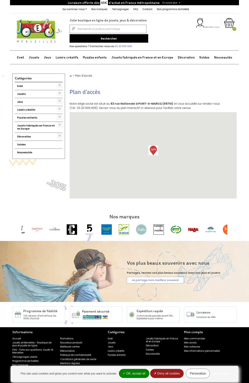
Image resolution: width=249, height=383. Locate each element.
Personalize (198, 373)
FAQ (135, 9)
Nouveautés (223, 56)
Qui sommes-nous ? (74, 9)
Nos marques (99, 9)
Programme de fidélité (25, 359)
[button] (153, 149)
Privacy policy (221, 373)
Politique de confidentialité (75, 353)
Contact (147, 9)
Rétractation (67, 349)
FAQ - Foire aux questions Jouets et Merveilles (32, 350)
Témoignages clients (24, 355)
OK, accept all (134, 373)
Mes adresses (192, 345)
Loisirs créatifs (67, 56)
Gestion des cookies (72, 366)
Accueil (16, 337)
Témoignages (120, 9)
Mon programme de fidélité (173, 9)
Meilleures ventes (70, 345)
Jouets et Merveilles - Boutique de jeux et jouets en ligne (31, 343)
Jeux (47, 56)
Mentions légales (70, 362)
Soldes (204, 56)
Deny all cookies (167, 373)
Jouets (34, 56)
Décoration (186, 56)
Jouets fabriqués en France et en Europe (142, 56)
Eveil (20, 56)
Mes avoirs (190, 341)
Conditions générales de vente (78, 357)
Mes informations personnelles (202, 349)
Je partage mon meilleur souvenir (155, 279)
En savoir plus (169, 2)
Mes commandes (194, 337)
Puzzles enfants (95, 56)
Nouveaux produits (71, 341)
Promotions (66, 337)
